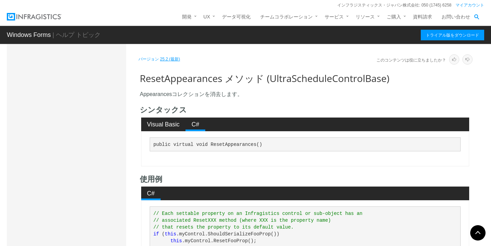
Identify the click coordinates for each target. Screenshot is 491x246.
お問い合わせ (456, 16)
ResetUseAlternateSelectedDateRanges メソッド (90, 225)
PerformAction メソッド (82, 155)
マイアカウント (470, 5)
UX (207, 16)
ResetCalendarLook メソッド (88, 191)
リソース (365, 16)
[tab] (163, 124)
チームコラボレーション (286, 16)
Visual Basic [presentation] (163, 124)
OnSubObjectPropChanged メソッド (89, 90)
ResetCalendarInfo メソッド (87, 179)
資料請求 (422, 16)
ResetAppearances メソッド (89, 167)
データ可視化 (236, 16)
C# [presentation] (195, 124)
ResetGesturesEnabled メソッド (89, 206)
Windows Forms (29, 34)
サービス (334, 16)
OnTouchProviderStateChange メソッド (90, 128)
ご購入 (394, 16)
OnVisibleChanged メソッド (87, 143)
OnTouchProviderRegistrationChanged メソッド (90, 109)
